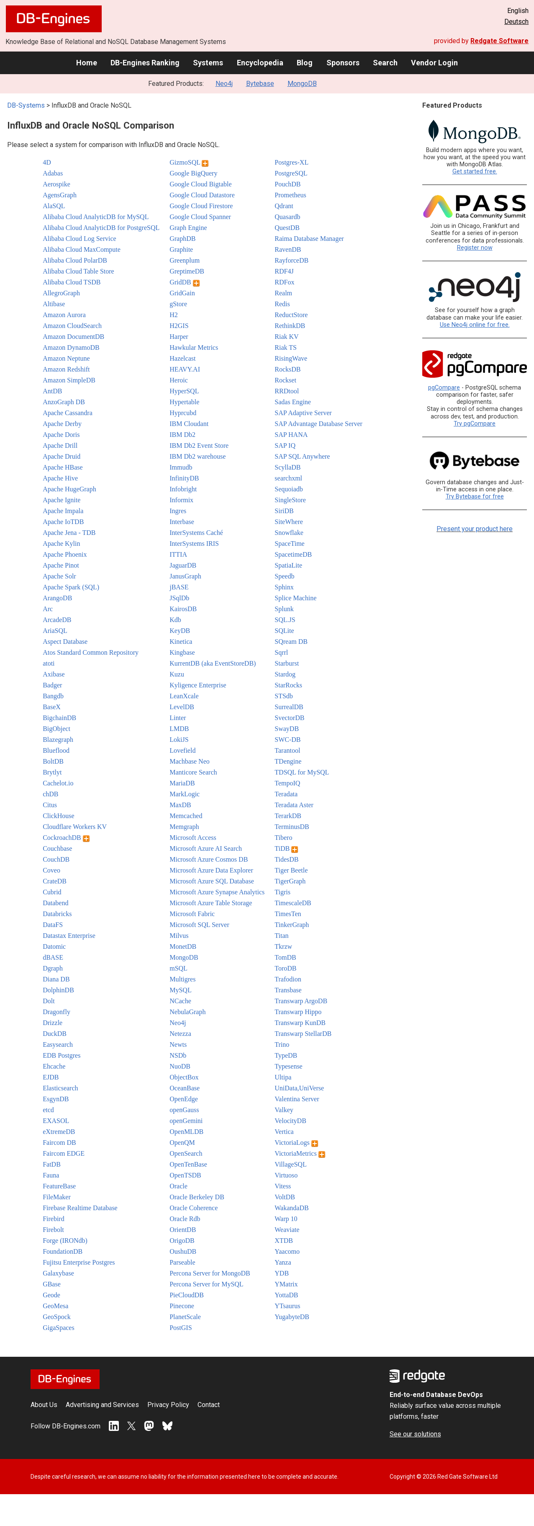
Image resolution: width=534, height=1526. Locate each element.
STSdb (284, 696)
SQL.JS (285, 619)
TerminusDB (292, 826)
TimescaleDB (293, 902)
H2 (173, 314)
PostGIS (180, 1327)
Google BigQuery (193, 173)
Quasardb (287, 216)
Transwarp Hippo (298, 1011)
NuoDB (179, 1066)
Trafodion (288, 979)
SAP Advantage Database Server (318, 423)
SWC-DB (287, 739)
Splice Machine (295, 598)
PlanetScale (185, 1316)
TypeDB (286, 1055)
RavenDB (288, 249)
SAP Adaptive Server (303, 412)
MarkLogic (184, 794)
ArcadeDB (57, 619)
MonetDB (182, 946)
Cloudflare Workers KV (75, 826)
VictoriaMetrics (300, 1153)
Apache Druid (61, 456)
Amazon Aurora (64, 314)
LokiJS (178, 739)
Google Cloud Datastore (202, 195)
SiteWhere (289, 521)
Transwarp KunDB (300, 1022)
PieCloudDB (186, 1295)
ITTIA (178, 554)
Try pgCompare (474, 423)
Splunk (284, 608)
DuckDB (55, 1033)
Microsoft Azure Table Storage (210, 902)
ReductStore (291, 314)
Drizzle (52, 1022)
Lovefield (182, 750)
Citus (50, 804)
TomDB (285, 957)
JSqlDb (179, 598)
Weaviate (287, 1229)
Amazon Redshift (66, 369)
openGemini (186, 1120)
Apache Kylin (61, 543)
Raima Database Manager (309, 238)
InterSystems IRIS (194, 543)
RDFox (284, 282)
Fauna (51, 1175)
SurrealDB (289, 706)
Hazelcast (182, 358)
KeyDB (179, 630)
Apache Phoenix (65, 554)
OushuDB (182, 1251)
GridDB (184, 282)
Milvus (178, 935)
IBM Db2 (182, 434)
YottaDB (286, 1295)
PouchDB (287, 184)
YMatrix (286, 1284)
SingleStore (290, 500)
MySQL (180, 990)
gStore (178, 303)
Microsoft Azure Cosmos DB (208, 859)
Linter (177, 717)
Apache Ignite (61, 500)
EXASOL (56, 1120)
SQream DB (291, 641)
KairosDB (183, 608)
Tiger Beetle (291, 870)
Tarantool (287, 750)
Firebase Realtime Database (80, 1207)
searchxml (288, 478)
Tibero (283, 837)
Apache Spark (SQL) (71, 587)
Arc (48, 608)
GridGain (182, 293)
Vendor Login (434, 62)
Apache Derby (62, 423)
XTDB (284, 1240)
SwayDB (287, 728)
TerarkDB (288, 815)
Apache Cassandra (67, 412)
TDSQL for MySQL (302, 772)
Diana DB (56, 979)
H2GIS (178, 325)
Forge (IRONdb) (65, 1240)
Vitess (283, 1186)
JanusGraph (185, 576)
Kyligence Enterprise (197, 685)
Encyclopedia (260, 62)
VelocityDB (290, 1120)
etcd (48, 1109)
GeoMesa (55, 1305)
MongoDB (302, 84)
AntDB (52, 391)
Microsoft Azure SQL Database (211, 881)
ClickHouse (58, 815)
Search (385, 62)
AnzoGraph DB (64, 401)
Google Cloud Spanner (200, 216)
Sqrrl (281, 652)
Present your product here (474, 529)
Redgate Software (499, 41)
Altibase (54, 303)
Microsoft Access (192, 837)
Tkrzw (283, 946)
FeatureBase (59, 1186)
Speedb (284, 576)
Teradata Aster (294, 804)
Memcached (185, 815)
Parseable (182, 1262)
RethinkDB (290, 325)
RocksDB (287, 369)
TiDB (286, 848)
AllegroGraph (61, 293)
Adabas (53, 173)
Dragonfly (56, 1011)
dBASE (53, 957)
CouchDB (56, 859)
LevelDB (181, 706)
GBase (52, 1284)
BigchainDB (59, 717)
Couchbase (57, 848)
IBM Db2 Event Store (198, 445)
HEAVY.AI (184, 369)
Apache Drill (60, 445)
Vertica (284, 1131)
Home (86, 62)
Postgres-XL (291, 162)
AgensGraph (60, 195)
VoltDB (285, 1197)
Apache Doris (61, 434)
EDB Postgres (61, 1055)
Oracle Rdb (184, 1218)
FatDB (52, 1164)
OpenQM (182, 1142)
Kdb (175, 619)
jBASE (178, 587)
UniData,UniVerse (299, 1088)
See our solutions (415, 1434)
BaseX (52, 706)
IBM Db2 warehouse (197, 456)
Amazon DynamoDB (71, 347)
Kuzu (176, 674)
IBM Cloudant (188, 423)
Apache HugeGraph (69, 489)
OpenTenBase (188, 1164)
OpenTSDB (185, 1175)
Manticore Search (193, 772)
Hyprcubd (182, 412)
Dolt (48, 1000)
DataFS (53, 924)
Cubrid (52, 892)
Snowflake (289, 532)
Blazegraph (58, 739)
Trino (282, 1044)
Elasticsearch (60, 1088)
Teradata (286, 794)
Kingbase (182, 652)
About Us (44, 1405)
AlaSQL (54, 205)
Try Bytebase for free (475, 496)
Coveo (51, 870)
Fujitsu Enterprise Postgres (79, 1262)
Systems (208, 62)
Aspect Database (65, 641)
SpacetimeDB (293, 554)
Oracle (178, 1186)
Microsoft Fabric (192, 913)
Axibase (53, 674)
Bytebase (260, 84)
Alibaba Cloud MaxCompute (82, 249)
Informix (181, 500)
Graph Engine (188, 227)
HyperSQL (184, 391)
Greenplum (184, 260)
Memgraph (184, 826)
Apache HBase (63, 467)
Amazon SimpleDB (69, 380)
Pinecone (181, 1305)
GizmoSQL (188, 162)
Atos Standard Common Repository (91, 652)
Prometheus (290, 195)
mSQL (178, 968)
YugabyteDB (292, 1316)
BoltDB (53, 761)
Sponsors (342, 62)
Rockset (285, 380)
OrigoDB (182, 1240)
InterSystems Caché (196, 532)
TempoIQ (287, 783)
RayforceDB (291, 260)
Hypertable (184, 401)
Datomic (54, 946)
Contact (209, 1405)
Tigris (282, 892)
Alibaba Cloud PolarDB (75, 260)
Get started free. (474, 171)
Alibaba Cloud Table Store (78, 271)
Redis (282, 303)
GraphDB (182, 238)
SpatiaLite (288, 565)
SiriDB (284, 510)
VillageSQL (290, 1164)
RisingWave (291, 358)
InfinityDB (184, 478)
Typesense (288, 1066)
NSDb (177, 1055)
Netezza (180, 1033)
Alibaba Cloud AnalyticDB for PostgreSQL (101, 227)
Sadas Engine (293, 401)
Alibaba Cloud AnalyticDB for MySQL (96, 216)
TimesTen (288, 913)
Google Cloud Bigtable (200, 184)
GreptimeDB (186, 271)
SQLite (284, 630)
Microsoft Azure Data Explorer (211, 870)
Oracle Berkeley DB (196, 1197)
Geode (51, 1295)
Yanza (283, 1262)
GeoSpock (57, 1316)
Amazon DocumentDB (73, 336)
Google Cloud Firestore (201, 205)
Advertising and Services (102, 1405)
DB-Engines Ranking (145, 62)
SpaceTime (289, 543)
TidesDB (286, 859)
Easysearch (58, 1044)
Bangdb (53, 696)
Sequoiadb (289, 489)
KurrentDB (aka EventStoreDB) (212, 663)
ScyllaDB (287, 467)
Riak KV (286, 336)
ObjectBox (183, 1077)
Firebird (53, 1218)
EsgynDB (56, 1099)
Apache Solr (59, 576)
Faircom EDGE (64, 1153)
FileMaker (57, 1197)
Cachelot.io (58, 783)
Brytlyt (52, 772)
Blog (305, 62)
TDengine (288, 761)
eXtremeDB (59, 1131)
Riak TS (286, 347)
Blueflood (56, 750)
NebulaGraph (187, 1011)
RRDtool (287, 391)
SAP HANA (291, 434)
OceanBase (184, 1088)
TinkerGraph (292, 924)
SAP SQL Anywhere (302, 456)
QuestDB (287, 227)
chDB (50, 794)
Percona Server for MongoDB (209, 1273)
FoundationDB (62, 1251)
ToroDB (285, 968)
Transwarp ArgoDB (301, 1000)
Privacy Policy (168, 1405)
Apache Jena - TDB (69, 532)
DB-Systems (26, 105)
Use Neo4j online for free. (475, 324)
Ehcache (54, 1066)
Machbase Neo (189, 761)
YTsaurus (287, 1305)
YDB (282, 1273)
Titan (281, 935)
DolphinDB (58, 990)
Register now (475, 247)
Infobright (183, 489)
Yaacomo (287, 1251)
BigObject (56, 728)
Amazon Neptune (66, 358)
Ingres (177, 510)
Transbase (288, 990)
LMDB (179, 728)
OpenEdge (183, 1099)
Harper (178, 336)
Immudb (180, 467)
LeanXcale (183, 696)
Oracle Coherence (193, 1207)
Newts (178, 1044)
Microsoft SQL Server (199, 924)
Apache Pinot (61, 565)
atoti (48, 663)
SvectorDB (289, 717)
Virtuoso (286, 1175)
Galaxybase (58, 1273)
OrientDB (182, 1229)
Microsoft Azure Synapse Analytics (216, 892)
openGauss (184, 1109)
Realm (283, 293)
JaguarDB (182, 565)
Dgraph (53, 968)
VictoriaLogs (296, 1142)
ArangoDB (57, 598)
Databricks (57, 913)
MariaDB (182, 783)
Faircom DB (59, 1142)
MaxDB (180, 804)
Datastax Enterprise (69, 935)
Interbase (181, 521)
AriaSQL (55, 630)
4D (47, 162)
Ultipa (283, 1077)
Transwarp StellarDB (303, 1033)
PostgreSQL (291, 173)
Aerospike (56, 184)
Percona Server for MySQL (206, 1284)
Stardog (285, 674)
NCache (180, 1000)
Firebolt (53, 1229)
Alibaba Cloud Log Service (79, 238)
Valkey (284, 1109)
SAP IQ (285, 445)
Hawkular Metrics (193, 347)
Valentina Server (297, 1099)
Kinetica (180, 641)
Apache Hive (60, 478)
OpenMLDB (186, 1131)
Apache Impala (63, 510)
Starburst (287, 663)
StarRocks (288, 685)
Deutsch (516, 22)
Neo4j (224, 84)
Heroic (178, 380)
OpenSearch (185, 1153)
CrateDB (55, 881)
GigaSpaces (58, 1327)
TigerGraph (290, 881)
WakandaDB (291, 1207)
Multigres (182, 979)
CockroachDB (66, 837)
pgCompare (444, 387)
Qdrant (284, 205)
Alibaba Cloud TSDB (71, 282)
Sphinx (284, 587)
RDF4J (284, 271)
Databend (55, 902)
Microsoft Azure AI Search (205, 848)
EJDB (51, 1077)
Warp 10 (286, 1218)
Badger (52, 685)
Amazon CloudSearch (72, 325)
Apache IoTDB (63, 521)
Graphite (181, 249)
